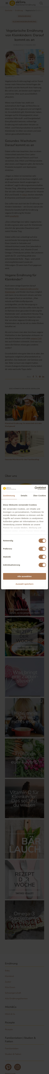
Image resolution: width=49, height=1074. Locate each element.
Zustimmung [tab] (9, 495)
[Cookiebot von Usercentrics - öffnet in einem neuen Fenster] (35, 488)
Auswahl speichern (24, 584)
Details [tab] (24, 495)
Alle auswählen (24, 576)
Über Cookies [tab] (39, 495)
